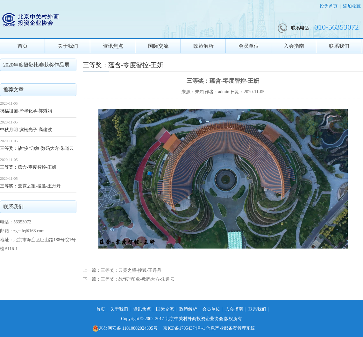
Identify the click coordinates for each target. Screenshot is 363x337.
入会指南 (294, 46)
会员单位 (248, 46)
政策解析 (203, 46)
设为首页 (329, 6)
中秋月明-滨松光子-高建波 (26, 129)
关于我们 (68, 46)
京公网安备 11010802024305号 (125, 328)
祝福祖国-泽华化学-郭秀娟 (26, 111)
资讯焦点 (113, 46)
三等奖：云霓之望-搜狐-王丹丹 (30, 186)
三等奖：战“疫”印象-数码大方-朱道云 (37, 148)
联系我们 (339, 46)
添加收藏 (352, 6)
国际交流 (158, 46)
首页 (23, 46)
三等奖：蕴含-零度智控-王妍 (28, 167)
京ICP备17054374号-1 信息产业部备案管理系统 (209, 328)
